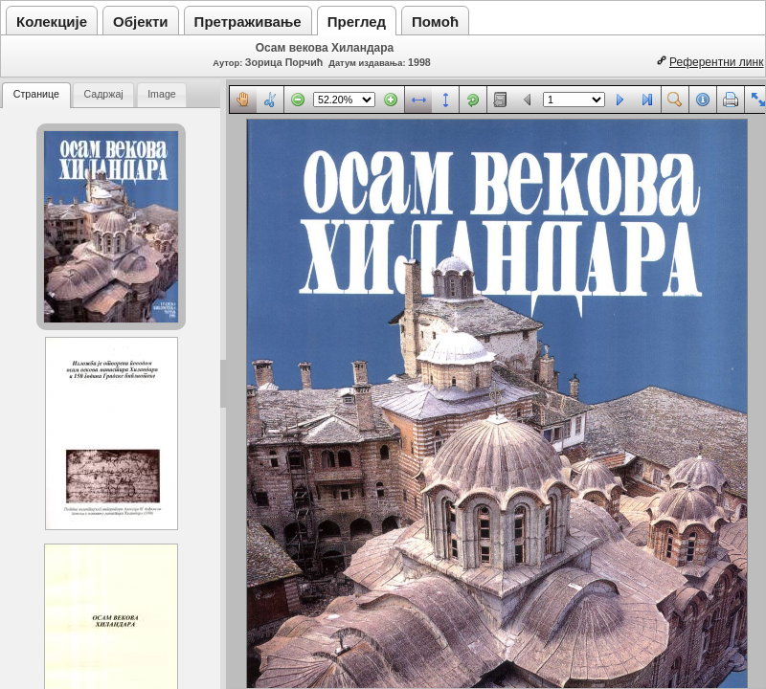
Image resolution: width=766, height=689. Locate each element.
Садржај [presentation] (103, 94)
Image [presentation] (161, 94)
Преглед (356, 21)
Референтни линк (716, 62)
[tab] (36, 95)
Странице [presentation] (36, 94)
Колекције (51, 21)
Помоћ (435, 21)
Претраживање (248, 21)
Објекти (141, 21)
